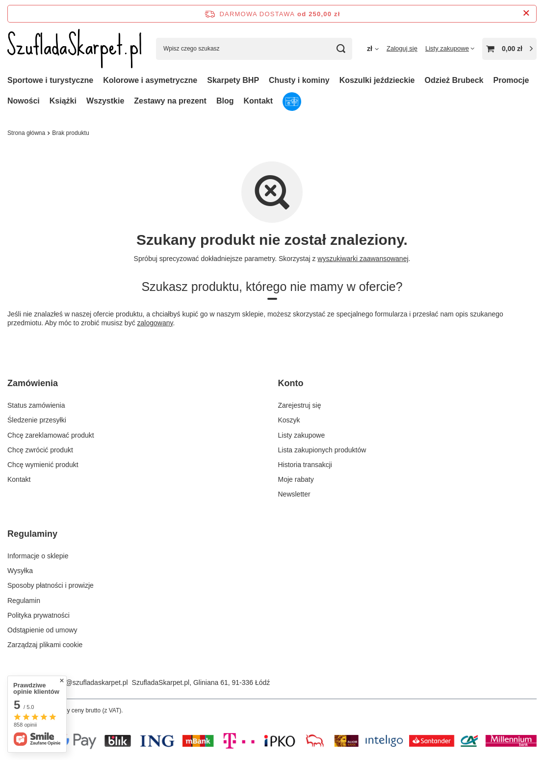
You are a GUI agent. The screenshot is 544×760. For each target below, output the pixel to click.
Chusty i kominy (299, 80)
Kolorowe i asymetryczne (150, 80)
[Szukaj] (341, 49)
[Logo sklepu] (74, 48)
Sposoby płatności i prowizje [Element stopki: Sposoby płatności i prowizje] (50, 585)
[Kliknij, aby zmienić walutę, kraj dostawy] (373, 48)
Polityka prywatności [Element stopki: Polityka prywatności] (38, 615)
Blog (225, 101)
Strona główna (26, 133)
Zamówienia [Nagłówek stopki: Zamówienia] (32, 383)
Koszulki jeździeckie (377, 80)
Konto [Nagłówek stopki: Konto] (291, 383)
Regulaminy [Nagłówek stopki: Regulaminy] (32, 534)
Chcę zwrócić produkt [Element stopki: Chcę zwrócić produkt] (40, 450)
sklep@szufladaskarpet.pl (89, 682)
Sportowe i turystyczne (50, 80)
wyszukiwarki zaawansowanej (362, 258)
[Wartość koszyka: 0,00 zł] (509, 49)
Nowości (23, 101)
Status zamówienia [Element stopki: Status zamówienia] (36, 405)
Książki (63, 101)
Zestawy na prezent (170, 101)
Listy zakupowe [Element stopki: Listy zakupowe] (301, 435)
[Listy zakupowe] (449, 48)
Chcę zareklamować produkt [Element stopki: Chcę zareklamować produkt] (50, 435)
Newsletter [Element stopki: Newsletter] (294, 494)
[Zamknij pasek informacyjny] (526, 13)
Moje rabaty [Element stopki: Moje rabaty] (296, 479)
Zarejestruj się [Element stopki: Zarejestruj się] (299, 405)
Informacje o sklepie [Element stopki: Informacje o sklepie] (38, 556)
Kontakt (258, 101)
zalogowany (155, 323)
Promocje (511, 80)
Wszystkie (105, 101)
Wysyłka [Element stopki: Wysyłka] (20, 571)
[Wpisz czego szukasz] (254, 49)
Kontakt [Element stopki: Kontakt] (18, 479)
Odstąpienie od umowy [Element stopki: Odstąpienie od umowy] (42, 630)
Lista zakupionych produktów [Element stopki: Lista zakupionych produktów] (322, 450)
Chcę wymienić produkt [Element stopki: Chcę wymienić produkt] (42, 465)
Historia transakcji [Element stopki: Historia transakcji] (305, 465)
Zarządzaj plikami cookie (44, 645)
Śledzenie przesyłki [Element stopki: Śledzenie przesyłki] (36, 420)
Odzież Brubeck (453, 80)
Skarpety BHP (233, 80)
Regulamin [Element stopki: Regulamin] (23, 600)
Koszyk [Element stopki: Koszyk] (289, 420)
